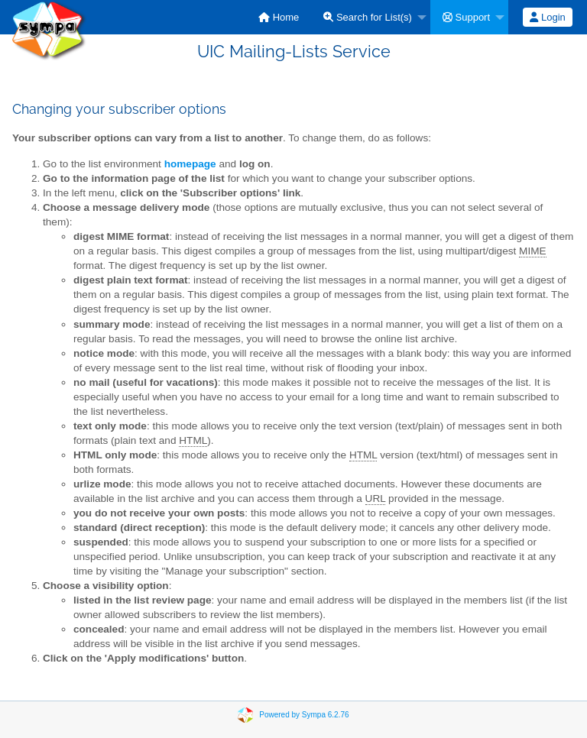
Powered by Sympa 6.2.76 (304, 714)
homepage (190, 164)
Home (278, 17)
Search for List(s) (367, 17)
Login (547, 17)
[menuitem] (278, 17)
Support (466, 17)
